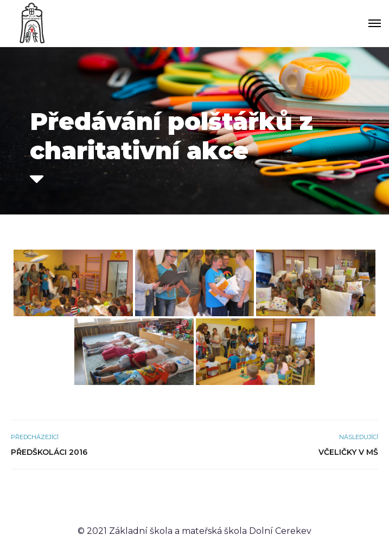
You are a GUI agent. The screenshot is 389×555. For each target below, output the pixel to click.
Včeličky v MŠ (348, 452)
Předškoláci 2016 (49, 452)
